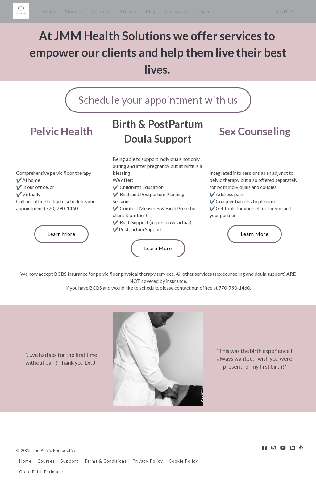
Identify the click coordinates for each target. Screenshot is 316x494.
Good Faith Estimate (41, 471)
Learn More (61, 234)
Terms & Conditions (105, 460)
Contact (176, 11)
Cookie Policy (183, 460)
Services (101, 11)
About (73, 11)
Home (48, 11)
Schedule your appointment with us (158, 100)
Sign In (285, 11)
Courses (46, 460)
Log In (203, 11)
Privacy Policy (147, 460)
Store (128, 11)
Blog (151, 11)
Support (69, 460)
